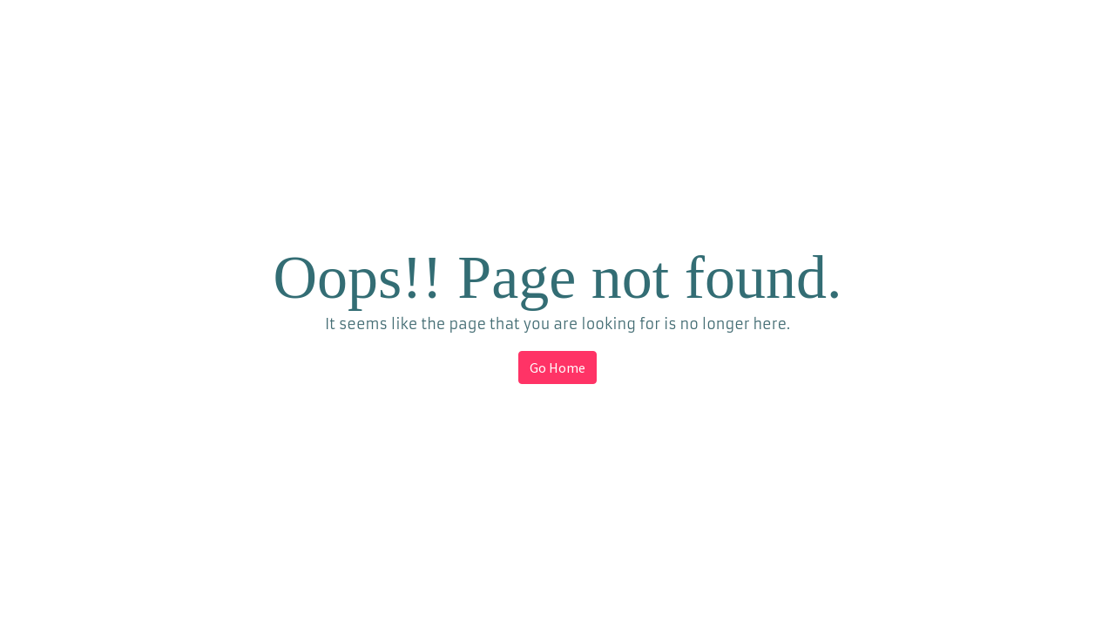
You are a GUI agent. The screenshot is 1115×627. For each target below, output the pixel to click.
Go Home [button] (557, 367)
